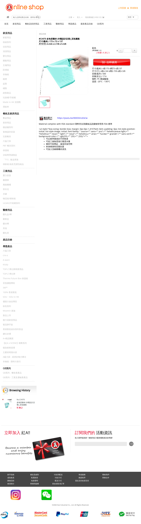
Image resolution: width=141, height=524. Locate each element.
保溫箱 (6, 150)
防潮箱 (6, 70)
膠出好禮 (7, 334)
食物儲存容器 (9, 132)
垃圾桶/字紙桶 (9, 97)
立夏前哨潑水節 (10, 352)
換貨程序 (82, 478)
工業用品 (47, 24)
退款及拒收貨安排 (82, 481)
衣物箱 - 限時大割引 (12, 361)
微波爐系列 (8, 127)
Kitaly (5, 264)
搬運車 (6, 180)
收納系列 (7, 42)
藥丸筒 (6, 233)
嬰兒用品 (7, 56)
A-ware (6, 260)
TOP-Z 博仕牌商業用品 (13, 269)
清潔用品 (7, 51)
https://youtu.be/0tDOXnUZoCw (63, 118)
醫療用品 (60, 24)
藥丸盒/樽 (7, 214)
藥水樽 (6, 223)
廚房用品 (7, 122)
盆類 (5, 84)
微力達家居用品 (10, 320)
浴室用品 (7, 47)
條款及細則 (34, 475)
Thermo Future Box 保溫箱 (15, 278)
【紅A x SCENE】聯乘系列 (15, 343)
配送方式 (58, 481)
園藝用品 (7, 60)
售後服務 (82, 475)
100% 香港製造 (10, 292)
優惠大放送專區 (10, 301)
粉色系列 (7, 306)
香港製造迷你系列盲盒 (13, 329)
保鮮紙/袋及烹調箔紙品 (13, 164)
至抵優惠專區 (9, 283)
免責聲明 (34, 481)
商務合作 (105, 478)
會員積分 (10, 484)
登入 (78, 17)
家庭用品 (7, 37)
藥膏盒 (6, 219)
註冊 (70, 17)
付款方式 (58, 478)
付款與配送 (58, 475)
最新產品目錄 (87, 24)
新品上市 (7, 315)
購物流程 (10, 481)
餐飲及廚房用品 (32, 24)
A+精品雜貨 (8, 338)
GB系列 (100, 24)
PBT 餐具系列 (9, 146)
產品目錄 (42, 34)
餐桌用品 (7, 118)
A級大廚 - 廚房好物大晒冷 (14, 357)
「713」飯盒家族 (10, 159)
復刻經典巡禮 (9, 348)
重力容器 (7, 175)
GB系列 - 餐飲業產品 (12, 373)
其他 (5, 228)
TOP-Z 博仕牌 (9, 274)
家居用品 (17, 24)
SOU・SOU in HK (11, 297)
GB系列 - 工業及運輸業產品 (15, 377)
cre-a (5, 255)
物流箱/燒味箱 (9, 198)
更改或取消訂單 (58, 484)
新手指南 (10, 475)
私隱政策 (34, 478)
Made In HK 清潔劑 (12, 102)
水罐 (5, 194)
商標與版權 (34, 484)
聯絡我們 (105, 475)
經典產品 (7, 93)
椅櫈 (5, 79)
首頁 (6, 24)
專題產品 (72, 24)
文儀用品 (7, 65)
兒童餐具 (7, 136)
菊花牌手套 (8, 324)
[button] (132, 17)
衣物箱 (6, 74)
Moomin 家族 (9, 311)
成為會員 (10, 478)
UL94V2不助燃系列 (11, 203)
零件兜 (6, 189)
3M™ (5, 288)
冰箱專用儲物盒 (10, 155)
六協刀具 (7, 141)
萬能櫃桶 (7, 185)
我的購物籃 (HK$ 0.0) (93, 17)
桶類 (5, 88)
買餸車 (6, 107)
